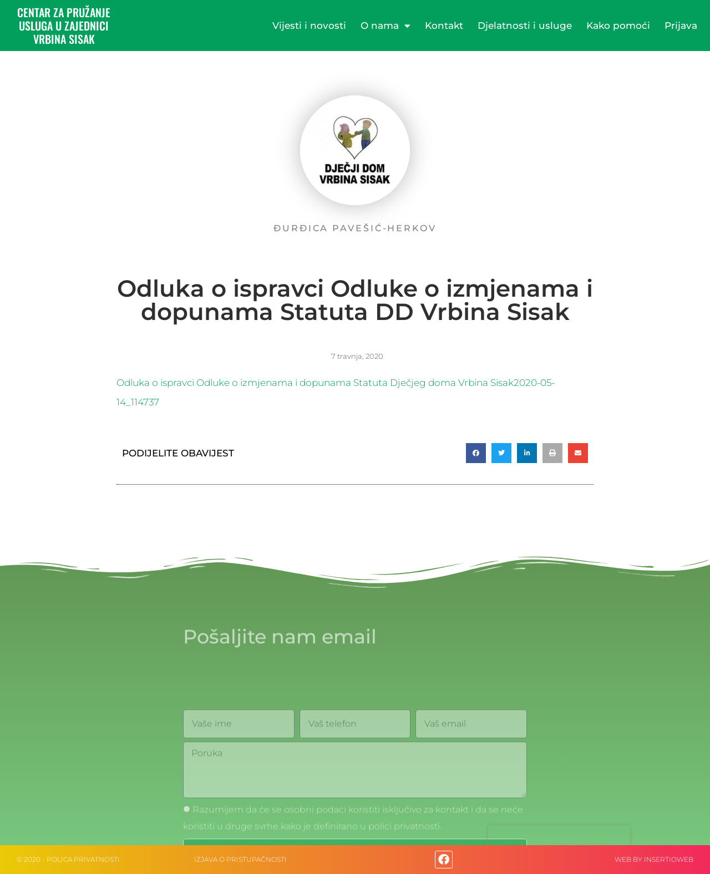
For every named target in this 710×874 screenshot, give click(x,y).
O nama (385, 26)
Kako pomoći (618, 25)
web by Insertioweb (654, 859)
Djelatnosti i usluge (525, 25)
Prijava (681, 25)
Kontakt (444, 25)
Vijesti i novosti (309, 25)
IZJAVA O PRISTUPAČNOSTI (240, 859)
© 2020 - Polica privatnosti (68, 859)
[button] (476, 453)
